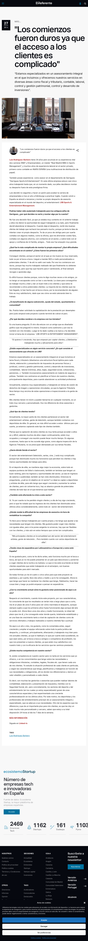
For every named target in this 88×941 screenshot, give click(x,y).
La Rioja (49, 896)
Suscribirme (75, 867)
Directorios (6, 890)
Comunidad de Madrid (54, 882)
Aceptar (44, 920)
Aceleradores (29, 890)
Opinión (5, 897)
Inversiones (28, 875)
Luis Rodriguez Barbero (19, 735)
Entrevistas (28, 865)
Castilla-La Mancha (53, 875)
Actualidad (28, 858)
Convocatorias (29, 893)
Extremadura (50, 889)
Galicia (48, 892)
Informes (5, 893)
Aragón (48, 861)
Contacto (5, 861)
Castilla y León (51, 872)
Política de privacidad (49, 938)
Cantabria (49, 868)
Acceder (11, 812)
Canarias (49, 865)
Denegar (44, 926)
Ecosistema (28, 861)
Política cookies (36, 938)
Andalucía (49, 858)
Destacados (28, 897)
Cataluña (49, 878)
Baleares (49, 899)
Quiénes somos (8, 858)
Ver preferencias (44, 933)
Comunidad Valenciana (54, 885)
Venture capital (29, 872)
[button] (84, 903)
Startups (27, 868)
